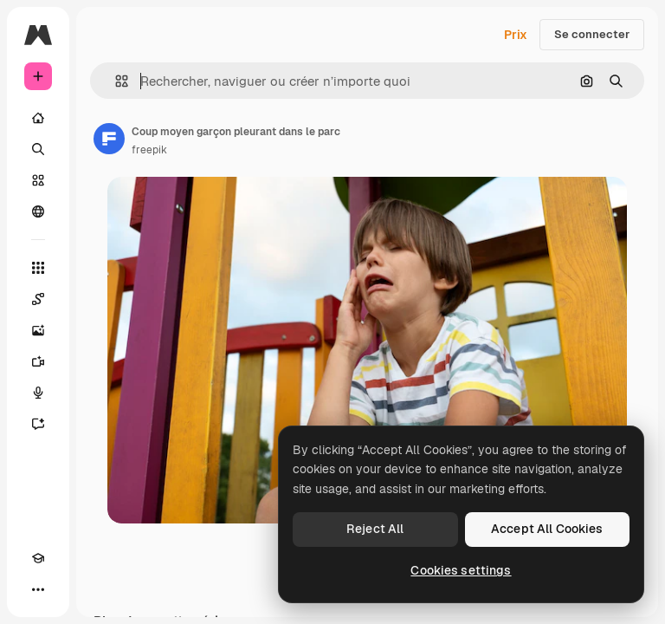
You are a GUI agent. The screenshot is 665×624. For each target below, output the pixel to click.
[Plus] (38, 589)
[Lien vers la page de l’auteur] (109, 138)
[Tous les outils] (38, 268)
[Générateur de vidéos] (38, 361)
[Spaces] (38, 299)
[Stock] (38, 180)
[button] (115, 81)
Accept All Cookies (547, 528)
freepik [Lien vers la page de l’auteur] (149, 150)
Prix (515, 34)
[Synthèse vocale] (38, 392)
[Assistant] (38, 424)
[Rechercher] (38, 149)
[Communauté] (38, 211)
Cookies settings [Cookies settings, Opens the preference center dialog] (460, 570)
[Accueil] (38, 118)
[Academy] (38, 558)
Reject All (375, 528)
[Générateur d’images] (38, 330)
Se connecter (591, 34)
